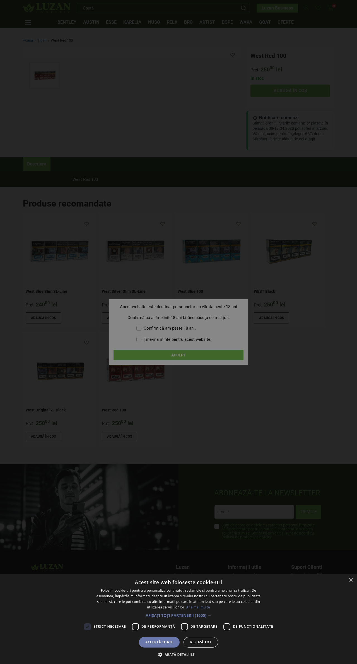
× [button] (351, 580)
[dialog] (178, 332)
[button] (178, 615)
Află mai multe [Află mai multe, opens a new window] (198, 607)
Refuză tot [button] (200, 642)
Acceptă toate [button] (159, 642)
